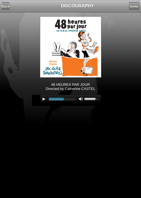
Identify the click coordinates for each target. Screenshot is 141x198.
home (134, 6)
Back (6, 6)
